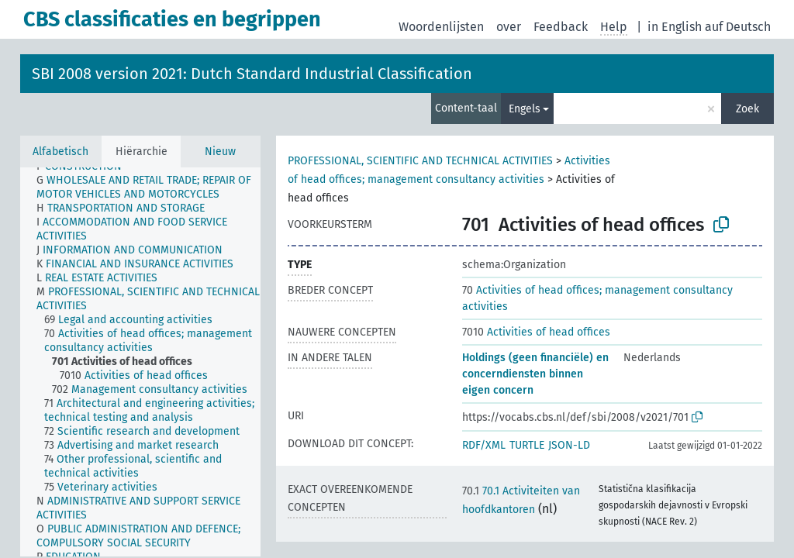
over (508, 26)
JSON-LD (569, 445)
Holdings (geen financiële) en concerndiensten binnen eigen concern (535, 374)
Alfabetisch (60, 151)
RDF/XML (484, 445)
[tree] (140, 361)
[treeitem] (155, 188)
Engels (524, 108)
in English (674, 26)
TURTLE (526, 445)
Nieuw (220, 151)
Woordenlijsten (441, 26)
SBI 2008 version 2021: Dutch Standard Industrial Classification (252, 73)
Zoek (747, 108)
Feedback (560, 26)
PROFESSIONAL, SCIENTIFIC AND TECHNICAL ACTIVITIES (420, 160)
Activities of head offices (536, 332)
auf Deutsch (738, 26)
